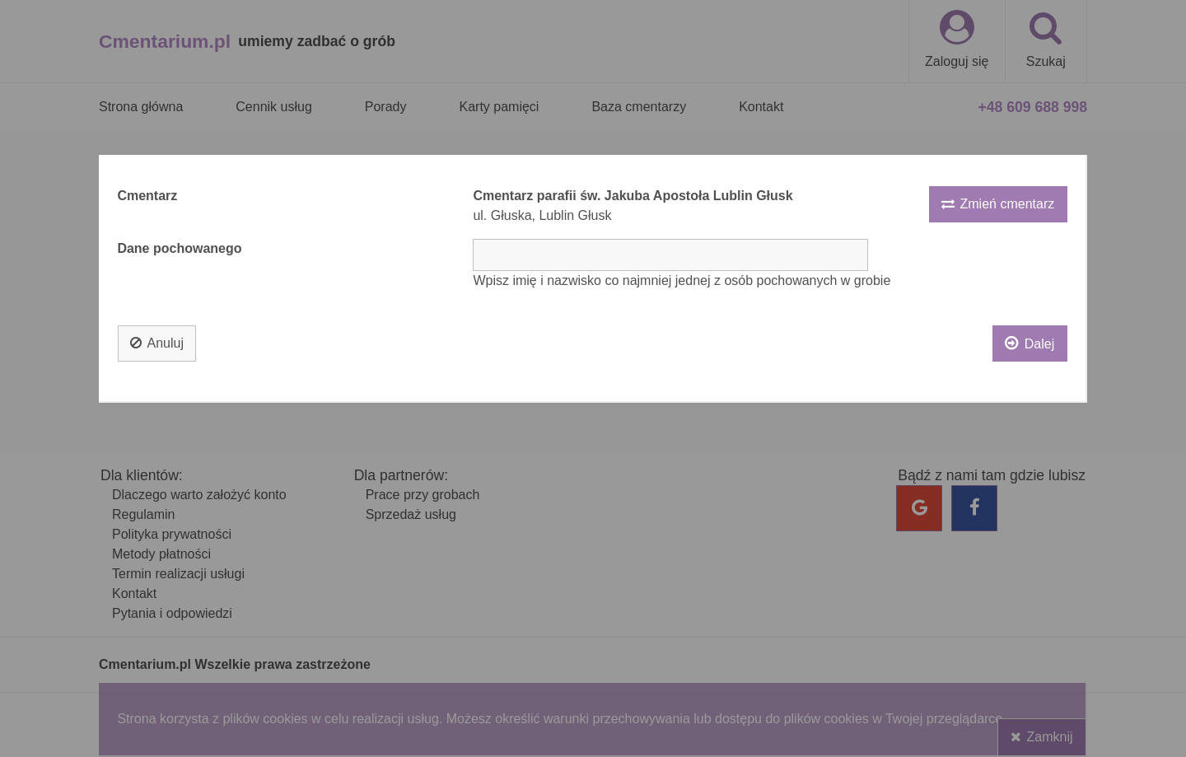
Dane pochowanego (179, 248)
